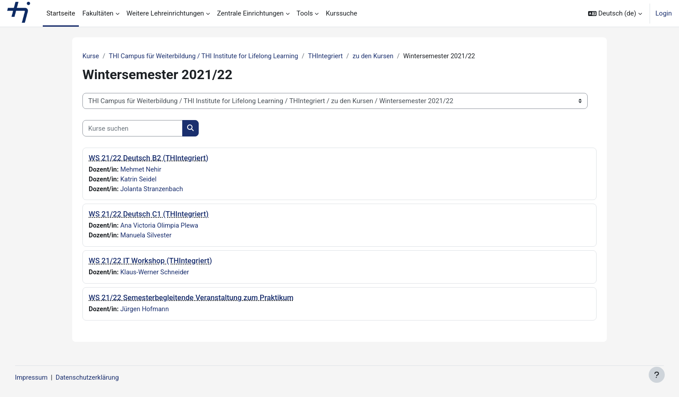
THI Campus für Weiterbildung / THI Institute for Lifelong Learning (207, 56)
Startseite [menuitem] (60, 13)
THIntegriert (332, 56)
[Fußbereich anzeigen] (657, 375)
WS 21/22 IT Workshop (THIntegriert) (150, 262)
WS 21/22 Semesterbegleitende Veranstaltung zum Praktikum (191, 299)
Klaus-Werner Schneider (156, 274)
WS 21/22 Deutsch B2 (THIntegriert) (149, 158)
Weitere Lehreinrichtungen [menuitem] (165, 13)
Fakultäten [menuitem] (98, 13)
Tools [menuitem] (305, 13)
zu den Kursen (381, 56)
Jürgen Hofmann (146, 311)
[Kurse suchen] (132, 128)
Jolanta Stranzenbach (153, 190)
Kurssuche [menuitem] (341, 13)
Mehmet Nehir (142, 170)
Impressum (48, 378)
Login (663, 13)
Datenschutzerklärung (106, 378)
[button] (615, 13)
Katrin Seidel (140, 180)
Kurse (90, 56)
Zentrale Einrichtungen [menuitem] (250, 13)
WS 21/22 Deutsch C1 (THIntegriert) (149, 215)
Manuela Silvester (147, 237)
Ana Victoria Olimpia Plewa (161, 227)
